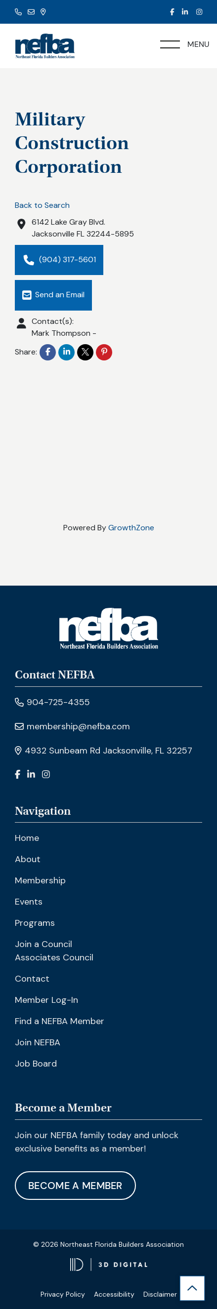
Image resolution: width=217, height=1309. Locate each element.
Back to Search (42, 205)
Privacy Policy (63, 1294)
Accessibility (114, 1294)
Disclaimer (160, 1294)
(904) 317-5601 (59, 260)
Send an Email (53, 295)
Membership (40, 880)
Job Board (36, 1064)
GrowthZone (131, 527)
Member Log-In (46, 1000)
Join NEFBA (37, 1042)
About (28, 859)
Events (29, 902)
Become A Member (75, 1185)
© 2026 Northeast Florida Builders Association (108, 1244)
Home (27, 838)
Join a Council (43, 944)
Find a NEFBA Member (59, 1021)
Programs (35, 923)
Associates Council (54, 957)
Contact (32, 979)
